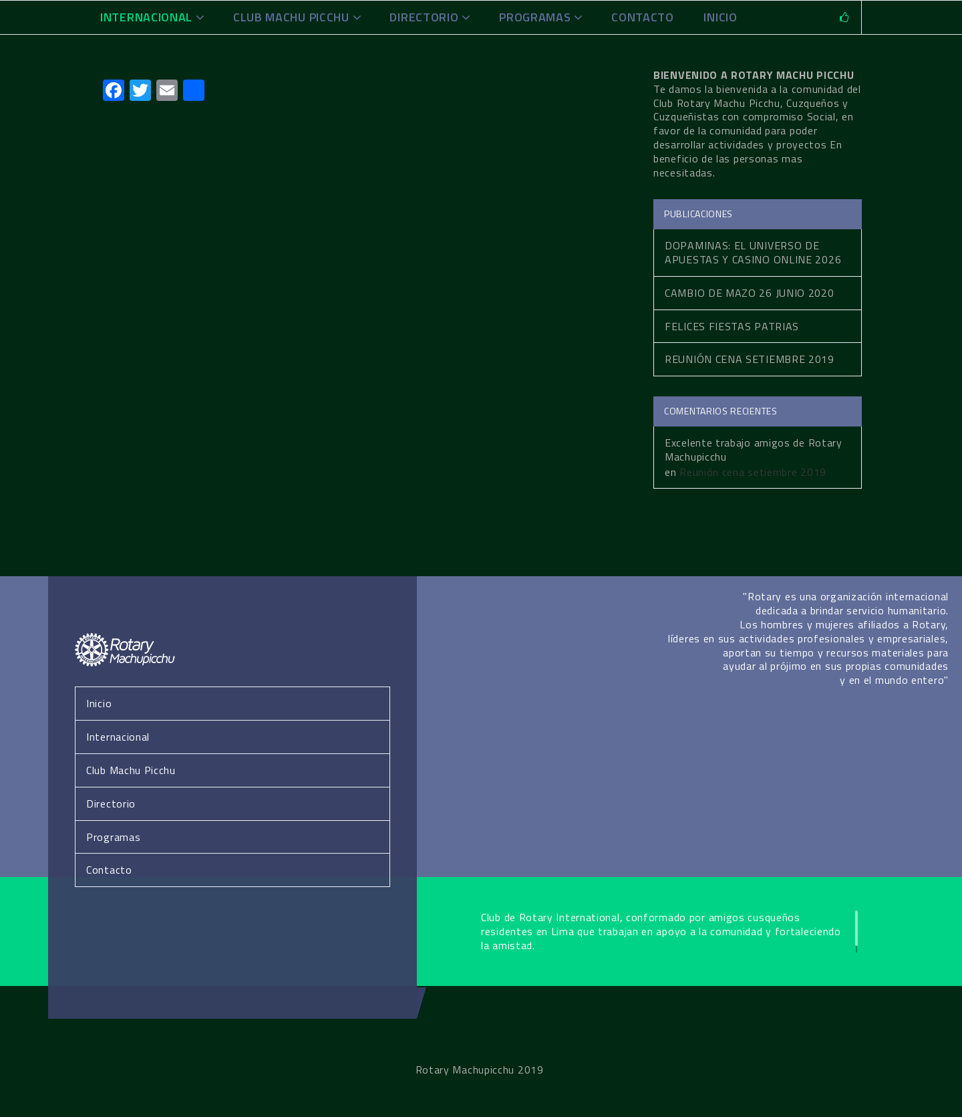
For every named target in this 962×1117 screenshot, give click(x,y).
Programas (535, 17)
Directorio (423, 17)
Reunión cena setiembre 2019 (749, 359)
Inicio (99, 703)
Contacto (642, 17)
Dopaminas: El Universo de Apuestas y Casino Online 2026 (753, 252)
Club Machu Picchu (291, 17)
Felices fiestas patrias (732, 326)
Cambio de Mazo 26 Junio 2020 (749, 293)
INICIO (720, 17)
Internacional (146, 17)
